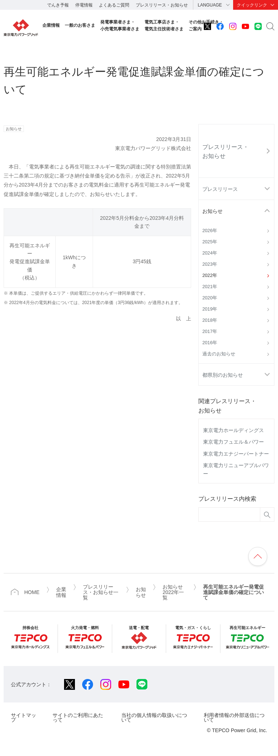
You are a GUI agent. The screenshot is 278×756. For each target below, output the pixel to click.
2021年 (209, 286)
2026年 (209, 230)
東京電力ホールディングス (233, 430)
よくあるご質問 (114, 5)
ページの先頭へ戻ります (257, 556)
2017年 (209, 331)
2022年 (209, 275)
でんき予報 (58, 5)
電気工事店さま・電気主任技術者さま (164, 25)
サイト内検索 (270, 26)
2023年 (209, 264)
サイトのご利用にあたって (77, 717)
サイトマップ (23, 717)
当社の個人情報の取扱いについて (154, 717)
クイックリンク (252, 5)
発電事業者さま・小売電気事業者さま (119, 25)
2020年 (209, 297)
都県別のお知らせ (222, 375)
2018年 (209, 320)
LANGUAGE (210, 5)
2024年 (209, 253)
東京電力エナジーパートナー (236, 454)
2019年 (209, 309)
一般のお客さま (80, 25)
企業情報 (51, 25)
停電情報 (84, 5)
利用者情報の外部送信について (234, 717)
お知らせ (212, 211)
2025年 (209, 241)
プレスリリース (220, 189)
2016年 (209, 342)
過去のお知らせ (218, 353)
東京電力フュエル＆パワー (233, 442)
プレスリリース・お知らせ (162, 5)
